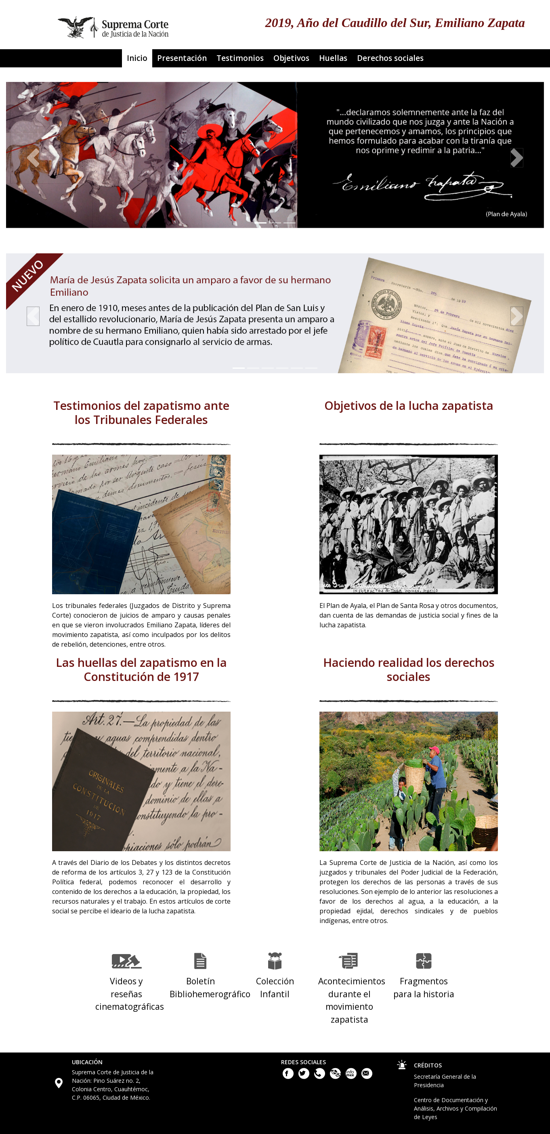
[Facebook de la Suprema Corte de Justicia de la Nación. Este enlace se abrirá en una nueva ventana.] (289, 1077)
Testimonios (240, 58)
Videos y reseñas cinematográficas (129, 993)
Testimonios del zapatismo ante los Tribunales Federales (141, 413)
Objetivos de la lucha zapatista (408, 406)
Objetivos (291, 58)
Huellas (333, 58)
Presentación (182, 58)
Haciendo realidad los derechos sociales (409, 670)
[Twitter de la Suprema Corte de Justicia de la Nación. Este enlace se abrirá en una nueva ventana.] (305, 1077)
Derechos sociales (390, 58)
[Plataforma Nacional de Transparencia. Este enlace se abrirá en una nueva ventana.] (336, 1077)
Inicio (137, 58)
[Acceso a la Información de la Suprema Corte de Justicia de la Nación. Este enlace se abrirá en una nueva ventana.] (352, 1077)
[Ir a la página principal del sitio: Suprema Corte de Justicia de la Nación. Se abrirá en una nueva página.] (113, 24)
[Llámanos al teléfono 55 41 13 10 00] (320, 1077)
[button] (33, 158)
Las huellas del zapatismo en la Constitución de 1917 (141, 670)
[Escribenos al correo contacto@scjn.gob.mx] (367, 1077)
